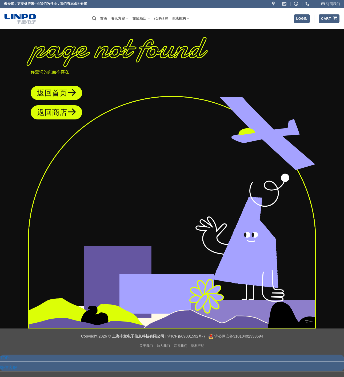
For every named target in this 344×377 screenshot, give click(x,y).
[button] (330, 4)
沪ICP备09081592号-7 (186, 336)
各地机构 (180, 18)
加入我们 (163, 346)
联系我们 (180, 346)
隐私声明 (197, 346)
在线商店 (141, 18)
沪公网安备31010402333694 (238, 336)
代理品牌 (161, 19)
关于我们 (146, 346)
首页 (103, 19)
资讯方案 (120, 18)
